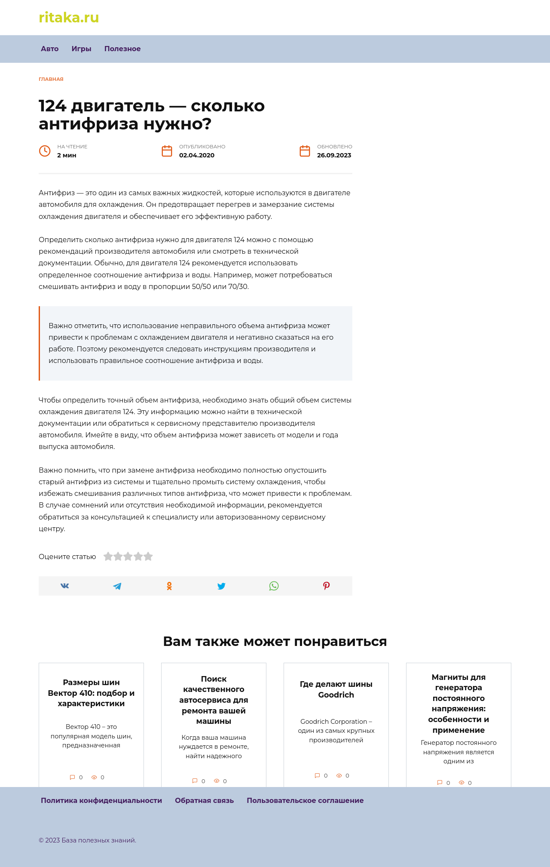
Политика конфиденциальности (101, 800)
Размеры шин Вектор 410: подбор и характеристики (91, 693)
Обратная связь (204, 800)
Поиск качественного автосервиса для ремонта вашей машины (213, 700)
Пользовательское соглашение (305, 800)
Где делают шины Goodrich (336, 689)
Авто (49, 49)
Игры (81, 49)
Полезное (122, 49)
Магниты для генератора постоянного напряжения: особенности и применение (458, 703)
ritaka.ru (69, 17)
